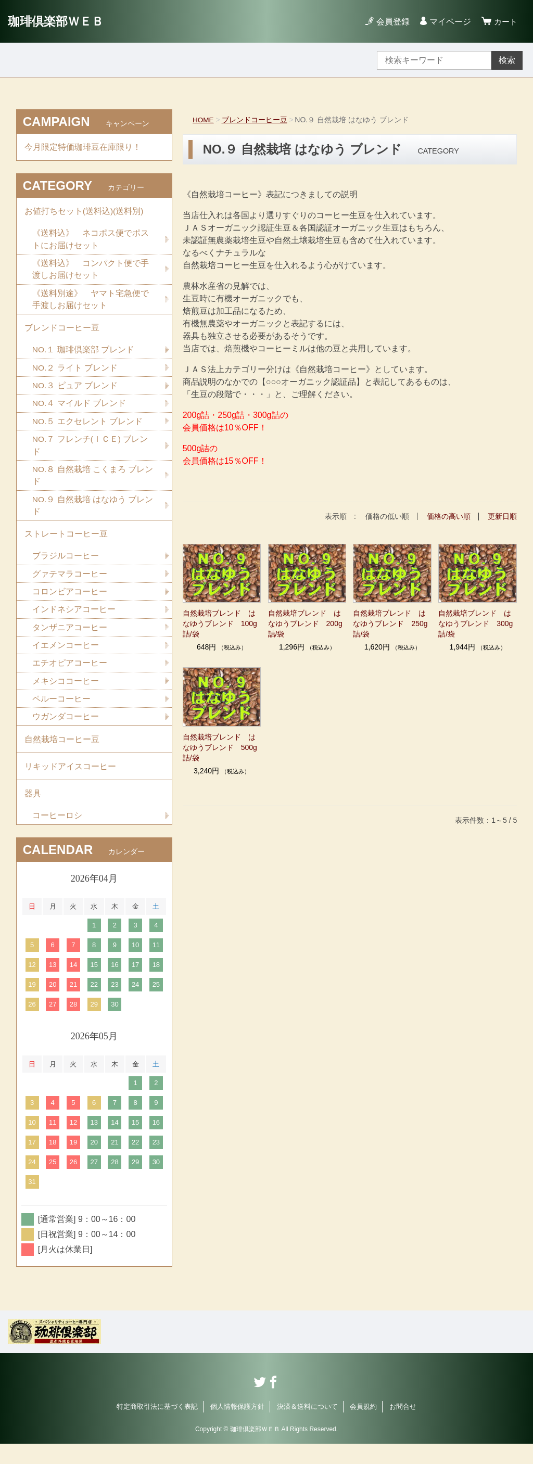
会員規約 (363, 1426)
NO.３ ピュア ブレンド (75, 392)
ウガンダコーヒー (65, 731)
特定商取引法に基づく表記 (157, 1426)
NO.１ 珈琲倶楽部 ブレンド (83, 356)
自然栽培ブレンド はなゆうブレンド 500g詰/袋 (220, 746)
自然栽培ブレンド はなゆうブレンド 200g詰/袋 (305, 623)
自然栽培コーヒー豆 (61, 754)
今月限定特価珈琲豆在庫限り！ (82, 147)
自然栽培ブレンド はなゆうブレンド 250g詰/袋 (390, 623)
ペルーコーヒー (61, 713)
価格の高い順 (449, 516)
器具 (32, 812)
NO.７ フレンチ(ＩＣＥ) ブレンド (90, 453)
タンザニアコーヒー (69, 640)
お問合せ (402, 1426)
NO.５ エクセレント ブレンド (87, 429)
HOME (203, 120)
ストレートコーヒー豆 (66, 544)
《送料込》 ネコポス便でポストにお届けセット (90, 242)
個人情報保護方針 (237, 1426)
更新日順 (502, 516)
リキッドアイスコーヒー (70, 783)
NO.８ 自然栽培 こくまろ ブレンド (93, 484)
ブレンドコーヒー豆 (255, 120)
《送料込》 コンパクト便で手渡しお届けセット (90, 273)
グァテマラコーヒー (69, 585)
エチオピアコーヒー (69, 676)
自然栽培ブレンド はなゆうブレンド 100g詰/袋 (220, 623)
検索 (507, 60)
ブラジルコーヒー (65, 567)
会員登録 (391, 21)
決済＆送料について (307, 1426)
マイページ (448, 21)
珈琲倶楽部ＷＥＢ (58, 21)
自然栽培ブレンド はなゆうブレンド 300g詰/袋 (475, 623)
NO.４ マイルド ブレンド (79, 410)
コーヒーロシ (57, 835)
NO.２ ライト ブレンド (75, 374)
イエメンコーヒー (65, 658)
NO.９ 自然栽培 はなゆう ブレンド (93, 515)
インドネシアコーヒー (74, 622)
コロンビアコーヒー (69, 604)
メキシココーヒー (65, 695)
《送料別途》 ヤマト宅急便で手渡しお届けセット (90, 303)
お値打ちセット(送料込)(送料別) (84, 213)
